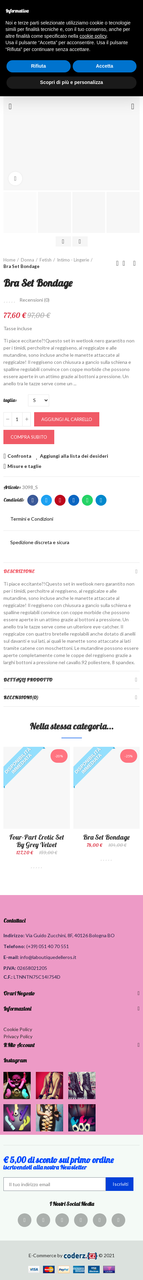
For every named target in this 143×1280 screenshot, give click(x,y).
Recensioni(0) (20, 697)
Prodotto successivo (134, 263)
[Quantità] (17, 419)
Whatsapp (87, 500)
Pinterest (60, 500)
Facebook (33, 500)
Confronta (19, 456)
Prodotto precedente (117, 263)
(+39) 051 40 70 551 (47, 946)
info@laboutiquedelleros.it (48, 957)
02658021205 (32, 968)
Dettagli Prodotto (27, 680)
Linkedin (74, 500)
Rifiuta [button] (38, 66)
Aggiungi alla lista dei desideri (74, 456)
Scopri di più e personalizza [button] (71, 82)
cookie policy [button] (93, 36)
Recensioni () (34, 300)
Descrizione (18, 571)
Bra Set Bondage (106, 837)
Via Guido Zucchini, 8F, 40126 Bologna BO (70, 935)
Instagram (15, 1060)
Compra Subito (29, 437)
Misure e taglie (24, 466)
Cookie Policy (17, 1029)
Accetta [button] (104, 66)
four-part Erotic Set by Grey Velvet (36, 841)
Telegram (101, 500)
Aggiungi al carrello (66, 419)
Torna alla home (126, 263)
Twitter (46, 500)
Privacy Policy (17, 1036)
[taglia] (38, 400)
